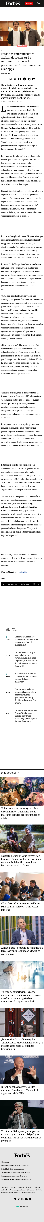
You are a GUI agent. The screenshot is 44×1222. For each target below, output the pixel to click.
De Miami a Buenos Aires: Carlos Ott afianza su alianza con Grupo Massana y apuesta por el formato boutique (26, 716)
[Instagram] (22, 1199)
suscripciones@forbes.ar (19, 1176)
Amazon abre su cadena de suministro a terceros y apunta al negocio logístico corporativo (22, 951)
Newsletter (13, 1187)
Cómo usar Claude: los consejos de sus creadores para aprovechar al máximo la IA (26, 641)
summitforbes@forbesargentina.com (18, 1172)
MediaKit (5, 1187)
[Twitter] (18, 1199)
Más (24, 629)
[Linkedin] (30, 1199)
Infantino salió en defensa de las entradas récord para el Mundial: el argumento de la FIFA (19, 1090)
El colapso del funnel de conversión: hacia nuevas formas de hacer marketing (26, 678)
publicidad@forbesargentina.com (18, 1165)
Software (25, 584)
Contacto (22, 1187)
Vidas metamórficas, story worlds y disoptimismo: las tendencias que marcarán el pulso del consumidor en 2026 (20, 813)
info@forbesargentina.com (15, 1169)
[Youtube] (26, 1199)
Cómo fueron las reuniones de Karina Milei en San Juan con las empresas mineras (20, 906)
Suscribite (29, 3)
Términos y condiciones (18, 1190)
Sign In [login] (39, 3)
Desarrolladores (10, 584)
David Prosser (6, 73)
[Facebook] (15, 1199)
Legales (31, 1190)
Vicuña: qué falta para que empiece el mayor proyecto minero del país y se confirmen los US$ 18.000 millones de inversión (21, 1136)
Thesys (36, 584)
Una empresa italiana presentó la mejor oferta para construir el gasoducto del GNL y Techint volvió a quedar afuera (25, 696)
